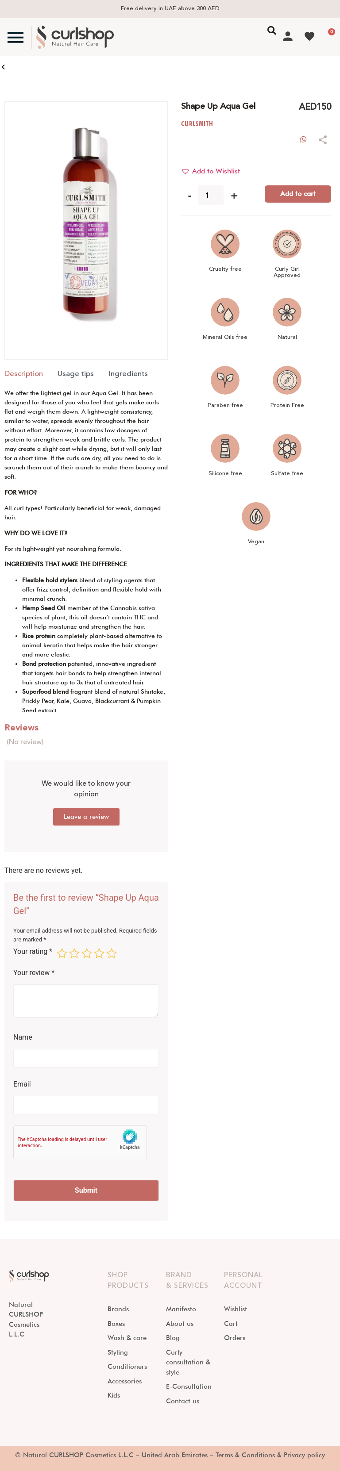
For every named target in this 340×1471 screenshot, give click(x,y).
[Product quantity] (211, 195)
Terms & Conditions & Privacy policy (270, 1455)
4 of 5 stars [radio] (99, 953)
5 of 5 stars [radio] (111, 953)
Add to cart (298, 193)
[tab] (23, 374)
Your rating (32, 952)
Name (22, 1037)
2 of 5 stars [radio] (74, 953)
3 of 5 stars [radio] (86, 953)
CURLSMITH (197, 123)
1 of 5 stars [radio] (62, 953)
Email (22, 1084)
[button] (210, 171)
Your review (33, 972)
